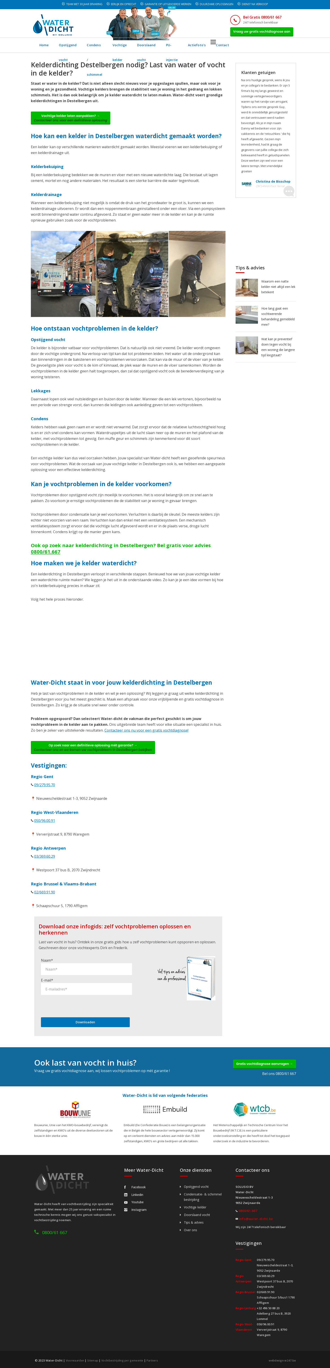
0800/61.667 (45, 556)
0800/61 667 (54, 1232)
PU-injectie (223, 48)
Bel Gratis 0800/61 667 (256, 17)
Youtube (134, 1201)
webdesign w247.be (281, 1359)
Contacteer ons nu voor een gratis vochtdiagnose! (146, 735)
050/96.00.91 (44, 828)
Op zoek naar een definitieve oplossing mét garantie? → (97, 754)
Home (44, 48)
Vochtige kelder (152, 48)
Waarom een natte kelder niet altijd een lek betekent (278, 289)
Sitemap (94, 1359)
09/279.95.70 (44, 792)
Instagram (135, 1209)
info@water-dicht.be (256, 1218)
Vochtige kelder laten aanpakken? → (74, 122)
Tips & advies (194, 1221)
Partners (157, 1359)
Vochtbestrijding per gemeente (125, 1359)
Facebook (135, 1186)
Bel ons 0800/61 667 (279, 1072)
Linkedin (133, 1194)
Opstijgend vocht (73, 48)
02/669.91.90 (44, 900)
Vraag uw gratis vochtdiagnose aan (259, 33)
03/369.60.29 (44, 864)
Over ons (190, 1229)
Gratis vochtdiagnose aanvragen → (260, 1061)
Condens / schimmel (114, 48)
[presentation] (75, 1002)
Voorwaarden (75, 1359)
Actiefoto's (251, 48)
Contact (277, 48)
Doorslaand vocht (190, 48)
